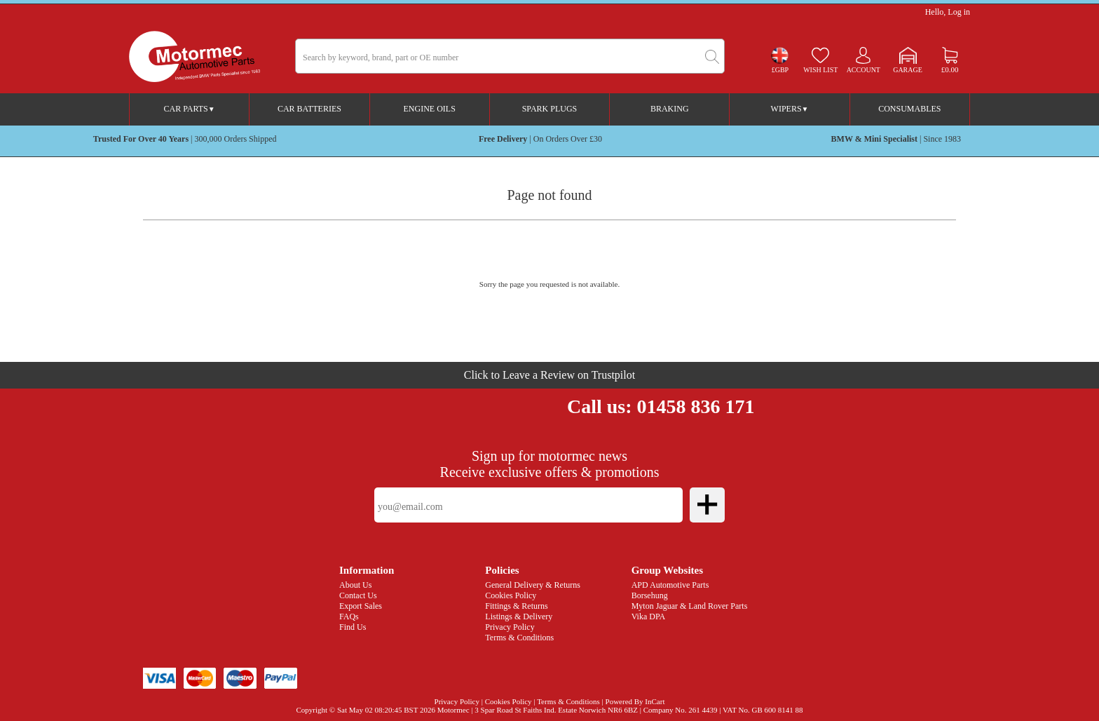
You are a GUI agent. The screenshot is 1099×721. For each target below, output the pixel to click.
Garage (907, 70)
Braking (669, 109)
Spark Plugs (550, 109)
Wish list (820, 70)
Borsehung (650, 595)
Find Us (352, 627)
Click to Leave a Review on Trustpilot (549, 375)
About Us (355, 585)
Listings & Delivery (518, 616)
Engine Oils (430, 109)
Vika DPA (649, 616)
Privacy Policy (509, 627)
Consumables (909, 109)
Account (863, 70)
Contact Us (358, 595)
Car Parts (189, 109)
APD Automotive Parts (670, 585)
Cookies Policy (510, 595)
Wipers (790, 109)
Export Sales (360, 606)
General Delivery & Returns (532, 585)
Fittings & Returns (516, 606)
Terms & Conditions (519, 637)
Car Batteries (309, 109)
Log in (959, 12)
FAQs (349, 616)
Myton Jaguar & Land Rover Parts (690, 606)
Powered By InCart (635, 701)
